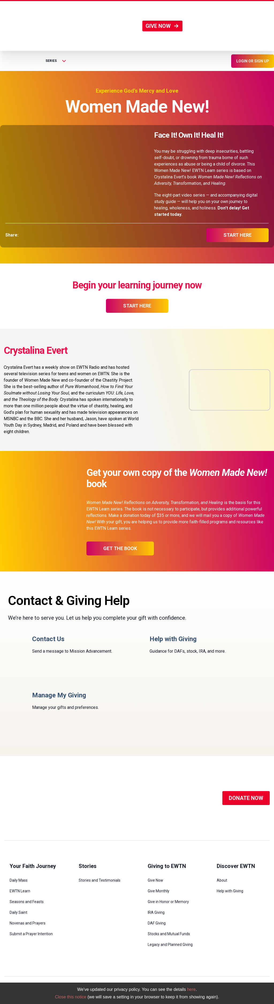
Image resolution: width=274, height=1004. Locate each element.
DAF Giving (157, 923)
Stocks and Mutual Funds (169, 934)
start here (237, 235)
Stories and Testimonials (99, 880)
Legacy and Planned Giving (170, 944)
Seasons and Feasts (27, 902)
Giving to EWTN (167, 866)
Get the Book (120, 548)
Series (55, 61)
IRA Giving (156, 912)
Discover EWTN (236, 866)
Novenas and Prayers (27, 923)
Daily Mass (19, 880)
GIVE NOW (162, 26)
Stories (88, 866)
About (222, 880)
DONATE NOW (246, 798)
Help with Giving (230, 891)
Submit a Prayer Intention (31, 934)
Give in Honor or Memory (168, 902)
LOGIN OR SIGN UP (252, 61)
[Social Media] (137, 798)
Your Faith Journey (33, 866)
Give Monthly (158, 891)
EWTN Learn (20, 891)
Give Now (155, 880)
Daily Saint (18, 912)
